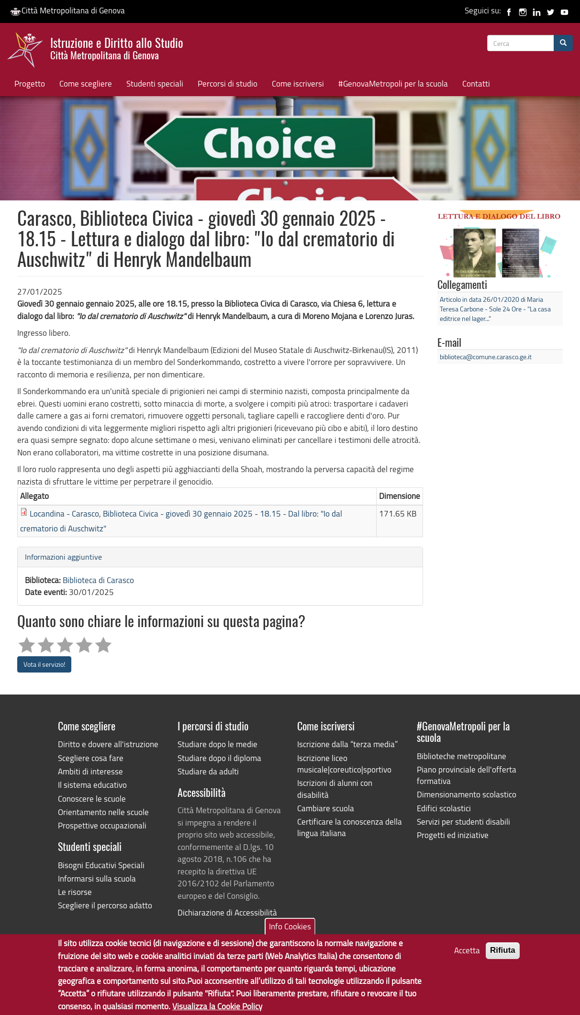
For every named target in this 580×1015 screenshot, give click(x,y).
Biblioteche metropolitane (461, 755)
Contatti (476, 83)
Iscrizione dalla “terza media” (347, 744)
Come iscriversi (298, 83)
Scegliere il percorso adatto (105, 905)
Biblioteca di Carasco (98, 579)
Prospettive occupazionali (102, 825)
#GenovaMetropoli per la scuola (393, 83)
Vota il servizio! (44, 664)
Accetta (467, 957)
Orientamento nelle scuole (103, 811)
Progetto (29, 83)
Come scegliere (85, 83)
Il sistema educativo (92, 784)
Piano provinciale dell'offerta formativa (466, 775)
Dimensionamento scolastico (466, 794)
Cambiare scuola (325, 808)
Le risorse (75, 891)
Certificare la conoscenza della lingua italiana (349, 827)
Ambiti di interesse (90, 771)
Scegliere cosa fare (90, 757)
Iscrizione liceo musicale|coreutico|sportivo (344, 763)
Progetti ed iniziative (453, 834)
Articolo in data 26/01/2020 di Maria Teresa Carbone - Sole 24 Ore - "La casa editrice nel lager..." (495, 309)
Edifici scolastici (444, 808)
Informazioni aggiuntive (63, 557)
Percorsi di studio (227, 83)
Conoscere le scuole (92, 798)
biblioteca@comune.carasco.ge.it (486, 356)
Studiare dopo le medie (217, 744)
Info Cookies (290, 933)
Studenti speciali (154, 83)
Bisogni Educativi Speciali (101, 865)
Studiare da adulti (208, 771)
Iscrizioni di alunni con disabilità (334, 788)
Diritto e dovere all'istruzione (108, 744)
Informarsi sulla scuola (97, 878)
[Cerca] (563, 43)
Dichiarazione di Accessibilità (227, 912)
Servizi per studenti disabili (463, 821)
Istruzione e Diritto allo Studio (116, 47)
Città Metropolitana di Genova (67, 10)
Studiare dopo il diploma (219, 757)
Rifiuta (502, 957)
